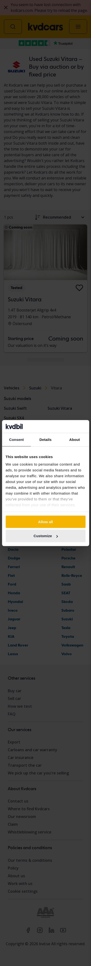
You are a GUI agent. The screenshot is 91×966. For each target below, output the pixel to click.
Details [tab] (46, 439)
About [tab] (74, 439)
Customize (45, 536)
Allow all (45, 522)
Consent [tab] (16, 439)
